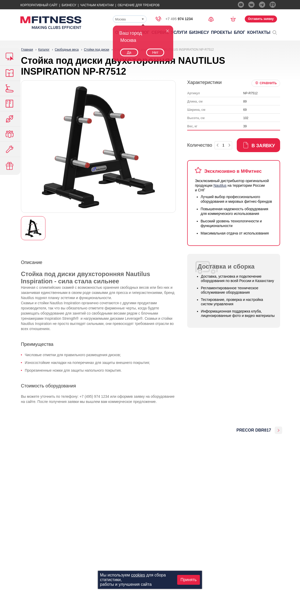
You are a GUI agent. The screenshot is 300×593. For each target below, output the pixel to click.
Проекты (221, 32)
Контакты (259, 32)
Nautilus (220, 185)
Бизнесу (69, 5)
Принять (188, 580)
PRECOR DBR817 (253, 430)
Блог (239, 32)
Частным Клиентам (97, 5)
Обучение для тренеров (139, 5)
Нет (155, 52)
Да (129, 52)
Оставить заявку (261, 19)
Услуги (179, 32)
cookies (138, 575)
